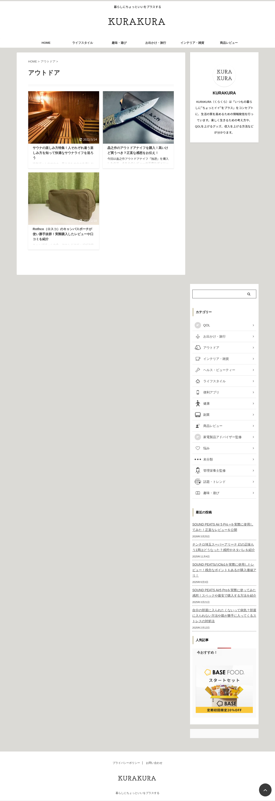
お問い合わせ (154, 763)
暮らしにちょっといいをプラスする (137, 793)
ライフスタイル (82, 42)
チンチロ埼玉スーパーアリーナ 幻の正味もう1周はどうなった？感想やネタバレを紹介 (223, 547)
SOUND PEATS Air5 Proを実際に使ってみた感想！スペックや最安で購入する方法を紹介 (224, 592)
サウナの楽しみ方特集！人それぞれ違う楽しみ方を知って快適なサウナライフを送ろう (63, 152)
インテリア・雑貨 (192, 42)
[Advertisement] (224, 213)
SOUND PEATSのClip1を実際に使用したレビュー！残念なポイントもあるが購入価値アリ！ (224, 570)
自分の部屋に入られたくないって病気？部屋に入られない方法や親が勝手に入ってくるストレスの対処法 (224, 615)
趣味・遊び (119, 42)
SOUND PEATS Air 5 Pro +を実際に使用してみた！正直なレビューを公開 (222, 527)
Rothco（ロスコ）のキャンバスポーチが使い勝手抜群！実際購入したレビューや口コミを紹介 (63, 234)
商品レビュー (229, 42)
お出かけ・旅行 (155, 42)
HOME (46, 42)
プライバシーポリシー (126, 763)
